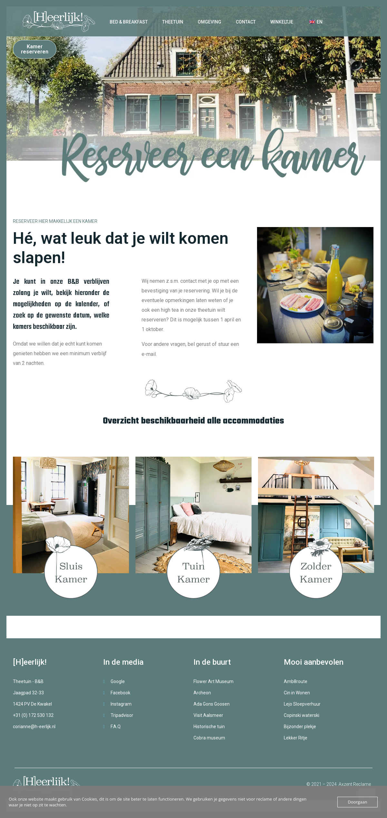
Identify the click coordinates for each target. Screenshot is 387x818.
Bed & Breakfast (129, 21)
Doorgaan (357, 802)
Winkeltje (281, 21)
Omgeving (209, 21)
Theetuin (172, 21)
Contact (246, 21)
